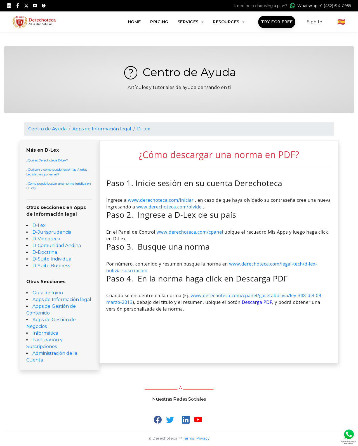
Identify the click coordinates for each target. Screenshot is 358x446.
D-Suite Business (51, 265)
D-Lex (143, 129)
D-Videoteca (46, 238)
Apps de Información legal (101, 129)
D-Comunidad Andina (56, 245)
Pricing (159, 21)
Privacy (202, 438)
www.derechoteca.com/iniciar (161, 200)
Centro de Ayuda (179, 72)
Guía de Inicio (47, 292)
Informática (45, 333)
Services (189, 21)
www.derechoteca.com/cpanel (190, 232)
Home (134, 21)
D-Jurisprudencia (51, 232)
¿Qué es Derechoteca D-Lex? (47, 160)
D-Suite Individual (52, 259)
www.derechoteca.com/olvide (169, 207)
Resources (227, 21)
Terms (188, 438)
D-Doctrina (44, 252)
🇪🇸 (341, 22)
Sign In (314, 21)
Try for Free (277, 21)
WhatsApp (320, 5)
